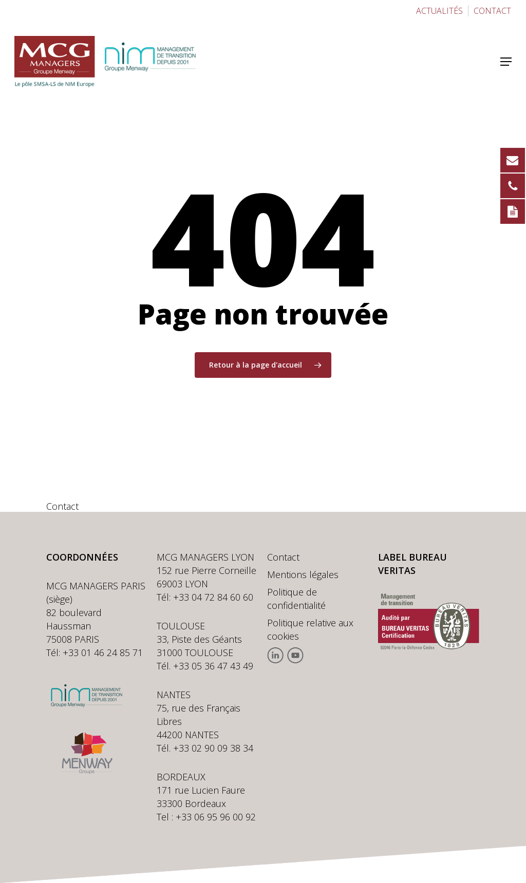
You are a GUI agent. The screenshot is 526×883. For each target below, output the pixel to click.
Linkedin (275, 655)
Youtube (295, 655)
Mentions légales (303, 574)
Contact (283, 557)
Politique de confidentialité (296, 598)
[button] (506, 61)
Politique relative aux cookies (310, 629)
